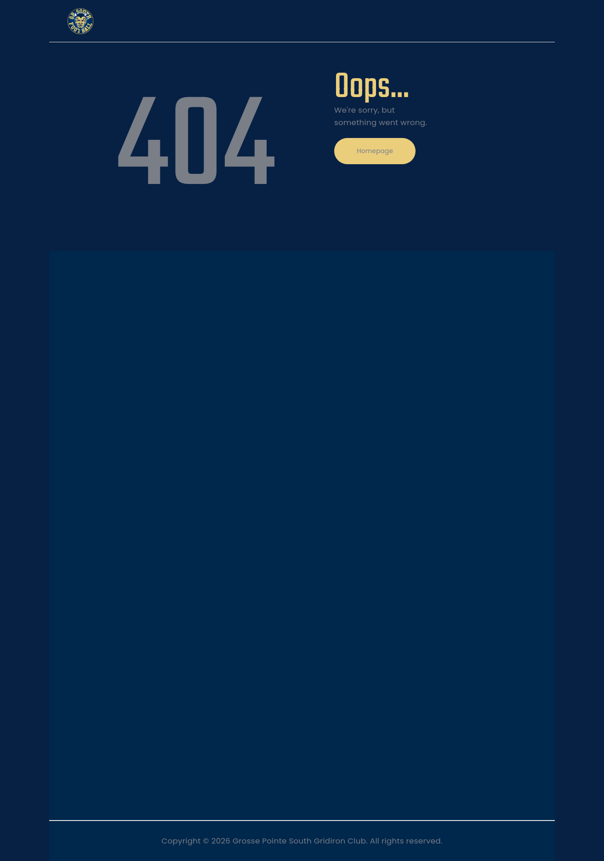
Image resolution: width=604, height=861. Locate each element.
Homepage (375, 150)
